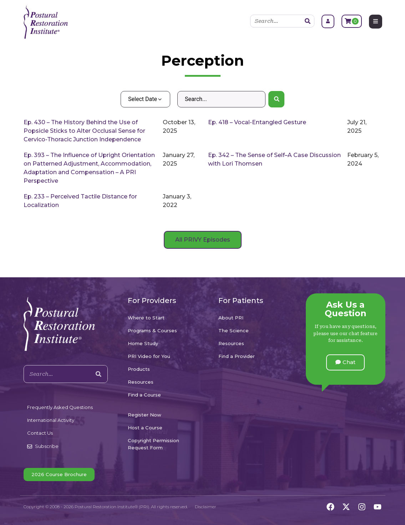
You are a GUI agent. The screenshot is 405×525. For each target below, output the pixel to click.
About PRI (230, 317)
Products (139, 369)
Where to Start (146, 317)
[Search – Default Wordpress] (221, 99)
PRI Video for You (149, 356)
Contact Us (40, 433)
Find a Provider (236, 356)
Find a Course (144, 395)
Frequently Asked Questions (60, 407)
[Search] (307, 21)
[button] (345, 362)
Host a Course (145, 427)
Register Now (144, 415)
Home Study (143, 343)
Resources (140, 382)
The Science (233, 330)
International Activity (50, 420)
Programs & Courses (152, 330)
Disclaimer (205, 506)
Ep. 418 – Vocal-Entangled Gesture (257, 122)
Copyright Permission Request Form (153, 444)
